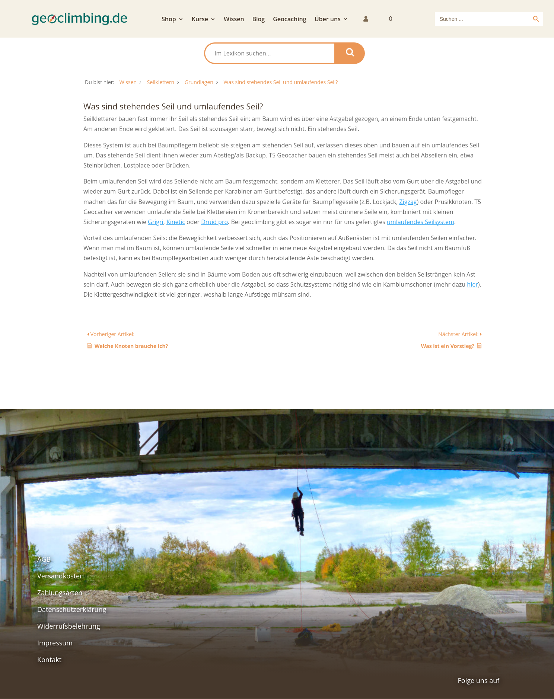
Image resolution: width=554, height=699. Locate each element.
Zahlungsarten (59, 592)
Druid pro (214, 222)
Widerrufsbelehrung (68, 626)
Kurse (200, 19)
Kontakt (49, 659)
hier (472, 284)
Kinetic (175, 222)
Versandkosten (60, 575)
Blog (258, 19)
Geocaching (289, 19)
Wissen (234, 19)
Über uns (328, 19)
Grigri (155, 222)
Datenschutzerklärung (71, 609)
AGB (44, 559)
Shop (169, 19)
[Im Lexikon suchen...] (269, 53)
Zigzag (408, 202)
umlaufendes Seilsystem (420, 222)
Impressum (55, 642)
